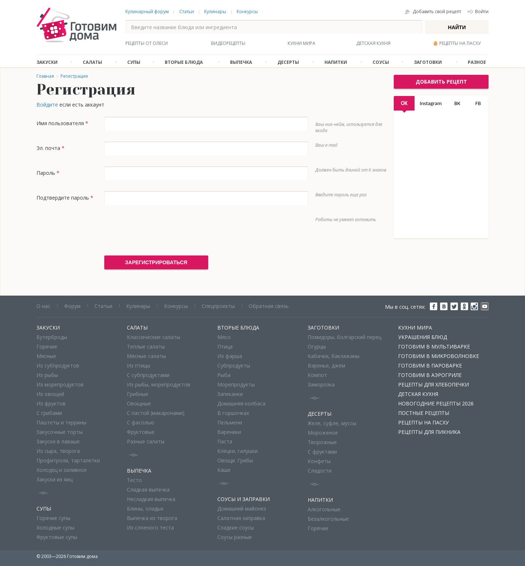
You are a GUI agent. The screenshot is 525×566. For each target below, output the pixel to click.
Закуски (47, 62)
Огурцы (317, 346)
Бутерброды (51, 337)
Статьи (186, 11)
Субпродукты (233, 365)
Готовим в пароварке (430, 365)
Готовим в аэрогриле (430, 374)
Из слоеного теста (150, 527)
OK (404, 103)
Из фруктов (51, 403)
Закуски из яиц (54, 479)
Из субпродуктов (57, 365)
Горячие (46, 346)
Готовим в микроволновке (438, 356)
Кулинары (215, 11)
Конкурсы (247, 11)
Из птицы (138, 365)
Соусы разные (234, 537)
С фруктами (322, 451)
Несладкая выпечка (151, 499)
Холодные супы (55, 527)
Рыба (223, 374)
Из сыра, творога (58, 450)
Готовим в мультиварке (434, 346)
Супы (133, 62)
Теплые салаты (146, 346)
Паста (224, 441)
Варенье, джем (326, 365)
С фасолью (140, 422)
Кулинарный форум (147, 11)
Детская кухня (373, 43)
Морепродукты (236, 384)
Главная (45, 76)
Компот (317, 374)
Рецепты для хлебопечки (433, 384)
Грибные (137, 393)
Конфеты (319, 461)
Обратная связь (269, 306)
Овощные (139, 403)
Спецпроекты (218, 306)
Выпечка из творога (152, 518)
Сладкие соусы (235, 527)
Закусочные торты (59, 431)
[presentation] (159, 230)
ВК (457, 103)
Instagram (431, 103)
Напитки (335, 62)
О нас (43, 306)
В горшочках (233, 412)
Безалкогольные (328, 518)
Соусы (381, 62)
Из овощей (50, 393)
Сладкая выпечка (148, 489)
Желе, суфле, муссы (332, 423)
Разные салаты (145, 441)
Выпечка (241, 62)
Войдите (47, 104)
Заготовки (428, 62)
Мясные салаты (146, 356)
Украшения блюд (422, 337)
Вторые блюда (184, 62)
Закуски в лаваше (58, 441)
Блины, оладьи (145, 508)
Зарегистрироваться (156, 262)
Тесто (134, 480)
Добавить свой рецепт (437, 11)
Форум (72, 306)
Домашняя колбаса (241, 403)
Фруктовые (141, 431)
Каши (223, 469)
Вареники (229, 431)
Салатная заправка (241, 518)
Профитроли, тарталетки (68, 460)
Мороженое (323, 432)
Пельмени (229, 422)
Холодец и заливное (61, 469)
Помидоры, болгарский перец (344, 337)
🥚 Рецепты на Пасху (457, 43)
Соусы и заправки (243, 499)
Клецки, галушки (237, 450)
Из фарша (229, 356)
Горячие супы (53, 518)
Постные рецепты (423, 412)
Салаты (92, 62)
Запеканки (230, 393)
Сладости (319, 470)
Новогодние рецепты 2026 (436, 403)
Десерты (288, 62)
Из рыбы (47, 374)
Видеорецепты (228, 43)
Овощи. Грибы (235, 460)
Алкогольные (324, 509)
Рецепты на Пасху (423, 422)
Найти (457, 27)
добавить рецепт (441, 81)
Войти (482, 11)
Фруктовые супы (56, 537)
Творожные (322, 442)
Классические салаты (153, 337)
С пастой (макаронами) (155, 412)
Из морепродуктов (59, 384)
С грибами (49, 412)
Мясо (224, 337)
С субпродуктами (148, 374)
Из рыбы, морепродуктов (158, 384)
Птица (225, 346)
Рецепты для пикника (429, 431)
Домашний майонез (241, 508)
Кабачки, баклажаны (333, 356)
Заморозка (321, 384)
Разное (477, 62)
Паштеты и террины (61, 422)
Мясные (46, 356)
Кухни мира (301, 43)
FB (478, 103)
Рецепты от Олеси (146, 43)
